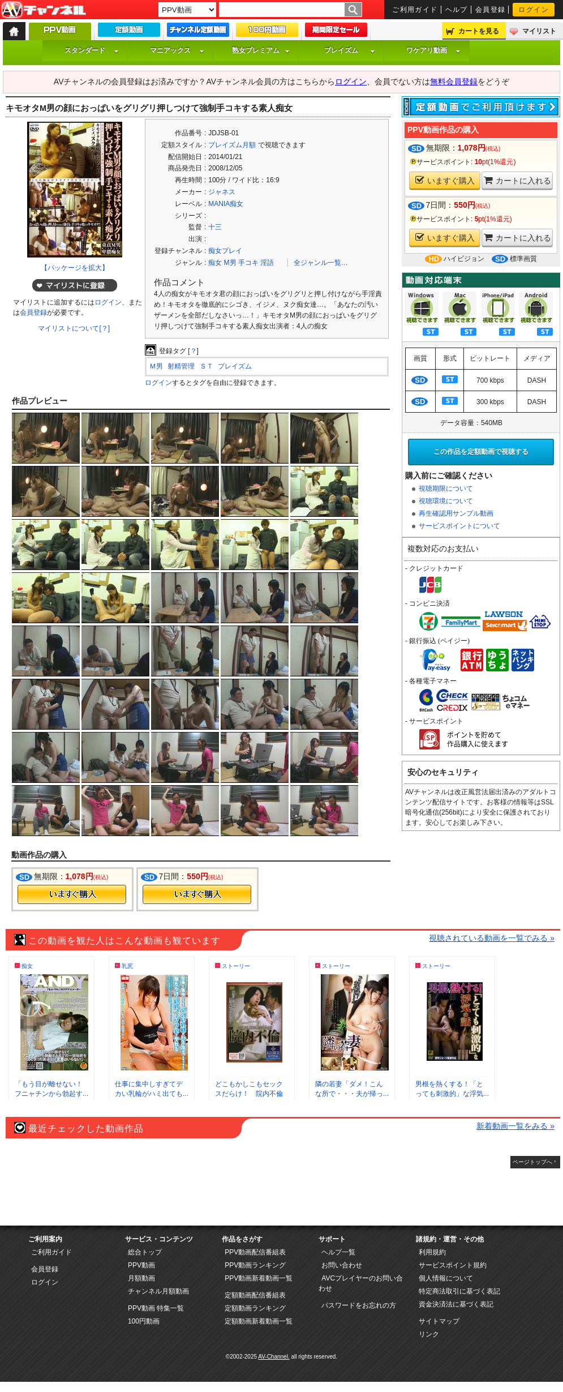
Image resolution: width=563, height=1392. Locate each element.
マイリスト (539, 31)
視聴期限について (446, 488)
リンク (429, 1334)
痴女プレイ (225, 251)
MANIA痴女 (225, 204)
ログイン (533, 10)
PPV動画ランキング (255, 1265)
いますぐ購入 (445, 180)
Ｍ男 (156, 366)
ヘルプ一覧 (338, 1252)
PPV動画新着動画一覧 (259, 1278)
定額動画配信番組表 (255, 1295)
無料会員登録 (454, 81)
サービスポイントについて (459, 526)
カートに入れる (517, 180)
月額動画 (141, 1278)
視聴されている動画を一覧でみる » (492, 938)
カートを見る (478, 31)
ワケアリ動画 (433, 50)
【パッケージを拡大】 (75, 268)
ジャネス (221, 192)
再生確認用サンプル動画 (456, 513)
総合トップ (145, 1252)
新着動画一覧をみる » (515, 1125)
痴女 (215, 263)
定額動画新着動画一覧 (259, 1321)
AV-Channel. (273, 1357)
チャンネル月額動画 (158, 1291)
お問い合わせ (341, 1265)
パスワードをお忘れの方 (358, 1305)
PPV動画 (141, 1265)
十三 (215, 227)
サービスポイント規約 (453, 1265)
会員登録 (490, 10)
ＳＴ (206, 366)
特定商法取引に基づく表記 (459, 1291)
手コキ (248, 263)
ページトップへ (532, 1162)
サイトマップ (439, 1321)
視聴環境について (446, 501)
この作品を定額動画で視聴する (480, 452)
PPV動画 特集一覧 (156, 1308)
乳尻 (127, 966)
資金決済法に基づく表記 (456, 1304)
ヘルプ (456, 10)
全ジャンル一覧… (321, 263)
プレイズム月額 (232, 145)
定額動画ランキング (255, 1308)
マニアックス (177, 50)
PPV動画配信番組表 (255, 1252)
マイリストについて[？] (74, 328)
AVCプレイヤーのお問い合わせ (361, 1283)
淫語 (267, 263)
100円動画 (144, 1321)
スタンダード (92, 50)
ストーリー (236, 966)
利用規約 (432, 1252)
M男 (230, 263)
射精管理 (181, 366)
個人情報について (446, 1278)
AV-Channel (43, 10)
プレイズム (349, 50)
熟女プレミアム (261, 50)
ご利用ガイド (415, 10)
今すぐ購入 (72, 894)
